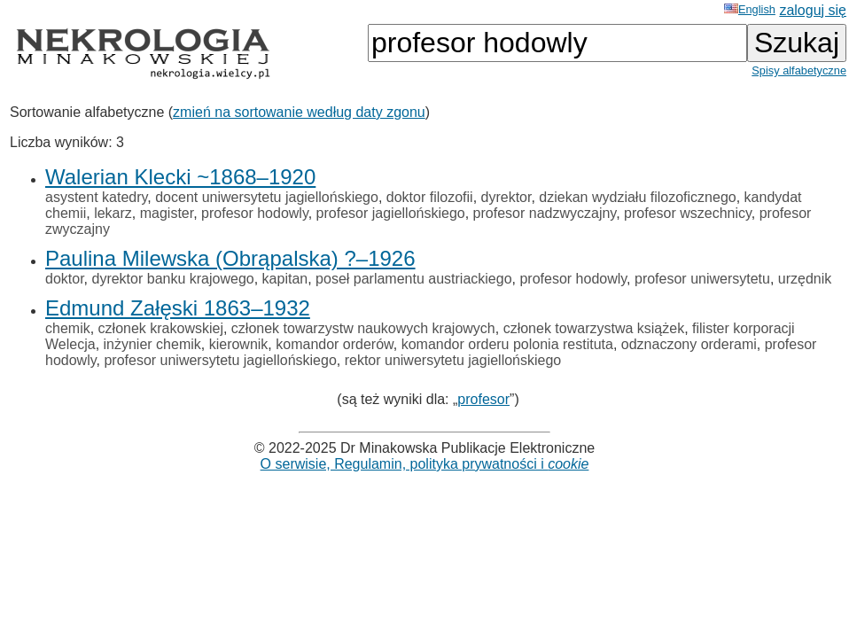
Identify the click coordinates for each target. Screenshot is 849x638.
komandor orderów (334, 344)
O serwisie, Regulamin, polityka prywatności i (425, 463)
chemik (67, 328)
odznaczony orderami (689, 344)
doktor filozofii (429, 197)
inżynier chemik (152, 344)
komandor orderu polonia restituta (507, 344)
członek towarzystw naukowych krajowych (363, 328)
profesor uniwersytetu (702, 278)
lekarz (113, 213)
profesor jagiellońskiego (390, 213)
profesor (483, 399)
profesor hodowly (254, 213)
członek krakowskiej (160, 328)
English (749, 9)
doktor (64, 278)
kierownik (239, 344)
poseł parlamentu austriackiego (413, 278)
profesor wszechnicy (688, 213)
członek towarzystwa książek (594, 328)
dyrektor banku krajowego (172, 278)
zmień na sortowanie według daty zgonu (299, 112)
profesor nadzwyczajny (545, 213)
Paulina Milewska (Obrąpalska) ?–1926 (230, 258)
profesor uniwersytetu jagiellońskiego (220, 360)
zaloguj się (812, 10)
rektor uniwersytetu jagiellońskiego (453, 360)
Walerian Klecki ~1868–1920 (180, 177)
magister (166, 213)
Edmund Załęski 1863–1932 (177, 308)
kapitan (285, 278)
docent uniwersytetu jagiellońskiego (266, 197)
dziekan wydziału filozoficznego (637, 197)
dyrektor (506, 197)
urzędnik (804, 278)
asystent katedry (96, 197)
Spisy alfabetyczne (799, 70)
